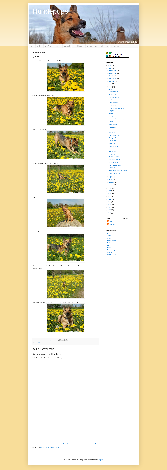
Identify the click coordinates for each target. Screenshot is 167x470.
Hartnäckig (112, 94)
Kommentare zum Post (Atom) (49, 447)
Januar (111, 185)
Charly (112, 221)
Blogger (100, 460)
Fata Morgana (113, 146)
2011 (109, 199)
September (113, 78)
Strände (58, 46)
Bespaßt (111, 111)
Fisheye (111, 113)
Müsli (109, 247)
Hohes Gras (112, 105)
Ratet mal (112, 143)
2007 (109, 207)
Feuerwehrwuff (113, 103)
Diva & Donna (111, 240)
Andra (109, 236)
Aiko (108, 233)
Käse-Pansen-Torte (115, 173)
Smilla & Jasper (112, 255)
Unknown (112, 224)
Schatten (111, 149)
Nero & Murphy (112, 250)
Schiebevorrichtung (115, 157)
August (111, 81)
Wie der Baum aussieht (116, 165)
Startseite (66, 444)
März (111, 179)
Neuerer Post (37, 444)
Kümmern (112, 132)
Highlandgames (114, 135)
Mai (110, 89)
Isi (108, 245)
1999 (109, 210)
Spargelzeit (112, 138)
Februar (112, 182)
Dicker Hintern (113, 92)
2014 (109, 191)
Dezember (112, 70)
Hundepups (50, 11)
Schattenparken (114, 162)
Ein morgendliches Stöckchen (118, 170)
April (110, 177)
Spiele (39, 46)
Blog (32, 46)
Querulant (112, 154)
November (112, 73)
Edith (108, 243)
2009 (109, 204)
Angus (109, 238)
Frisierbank (112, 127)
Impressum (115, 46)
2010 (109, 202)
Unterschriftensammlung (116, 119)
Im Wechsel (112, 100)
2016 (109, 68)
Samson (109, 252)
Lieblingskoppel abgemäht (117, 108)
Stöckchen (112, 151)
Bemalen (111, 116)
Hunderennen (92, 46)
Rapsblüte (112, 130)
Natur (39, 343)
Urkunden (104, 46)
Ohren (111, 122)
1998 (109, 213)
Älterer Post (94, 444)
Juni (110, 87)
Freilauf (67, 46)
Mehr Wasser (113, 124)
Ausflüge (48, 46)
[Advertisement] (65, 425)
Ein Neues (112, 168)
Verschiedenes (78, 46)
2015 (109, 188)
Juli (110, 84)
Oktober (112, 76)
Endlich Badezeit (114, 97)
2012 (109, 196)
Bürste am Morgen (114, 159)
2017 (109, 65)
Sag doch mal (113, 141)
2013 (109, 193)
